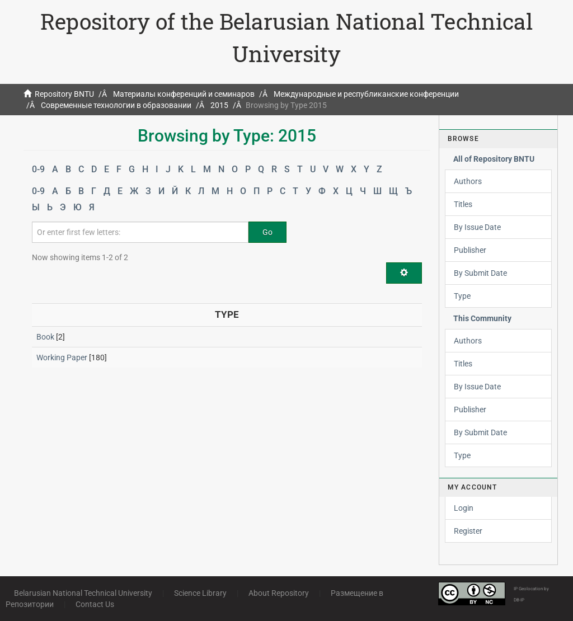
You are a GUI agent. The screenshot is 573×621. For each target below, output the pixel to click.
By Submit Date (480, 273)
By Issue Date (477, 227)
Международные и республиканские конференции (366, 94)
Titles (463, 204)
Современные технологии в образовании (116, 105)
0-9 (38, 169)
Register (468, 530)
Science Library (200, 593)
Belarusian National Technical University (83, 593)
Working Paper (61, 357)
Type (462, 295)
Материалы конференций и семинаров (184, 94)
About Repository (278, 593)
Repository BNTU (64, 94)
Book (45, 336)
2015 (219, 105)
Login (463, 508)
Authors (468, 181)
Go (267, 232)
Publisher (470, 250)
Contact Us (95, 604)
